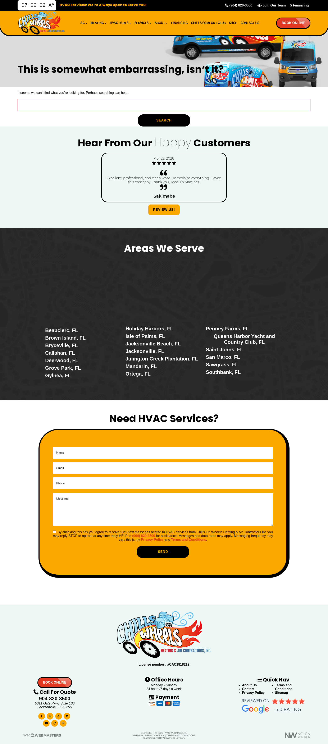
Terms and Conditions (188, 539)
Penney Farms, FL (227, 328)
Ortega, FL (138, 374)
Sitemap (281, 692)
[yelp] (58, 715)
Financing (299, 6)
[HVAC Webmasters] (41, 736)
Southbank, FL (223, 372)
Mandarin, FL (141, 366)
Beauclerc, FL (61, 330)
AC (83, 24)
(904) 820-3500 (238, 6)
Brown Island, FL (65, 338)
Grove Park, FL (63, 368)
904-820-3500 (54, 698)
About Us (249, 685)
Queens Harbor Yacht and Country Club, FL (244, 339)
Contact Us (250, 24)
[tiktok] (54, 722)
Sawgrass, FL (222, 364)
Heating (99, 24)
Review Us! (164, 209)
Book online (293, 24)
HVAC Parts (120, 24)
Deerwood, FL (61, 360)
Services (143, 24)
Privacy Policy (152, 539)
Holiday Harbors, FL (149, 328)
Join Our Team (272, 6)
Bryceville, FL (61, 345)
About (161, 24)
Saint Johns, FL (224, 349)
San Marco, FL (223, 357)
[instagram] (63, 722)
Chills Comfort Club (208, 24)
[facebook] (41, 715)
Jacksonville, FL (145, 351)
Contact (248, 689)
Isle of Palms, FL (145, 336)
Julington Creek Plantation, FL (162, 359)
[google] (50, 715)
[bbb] (67, 715)
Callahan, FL (60, 353)
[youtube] (46, 722)
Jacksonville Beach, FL (153, 343)
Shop (233, 24)
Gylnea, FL (58, 375)
